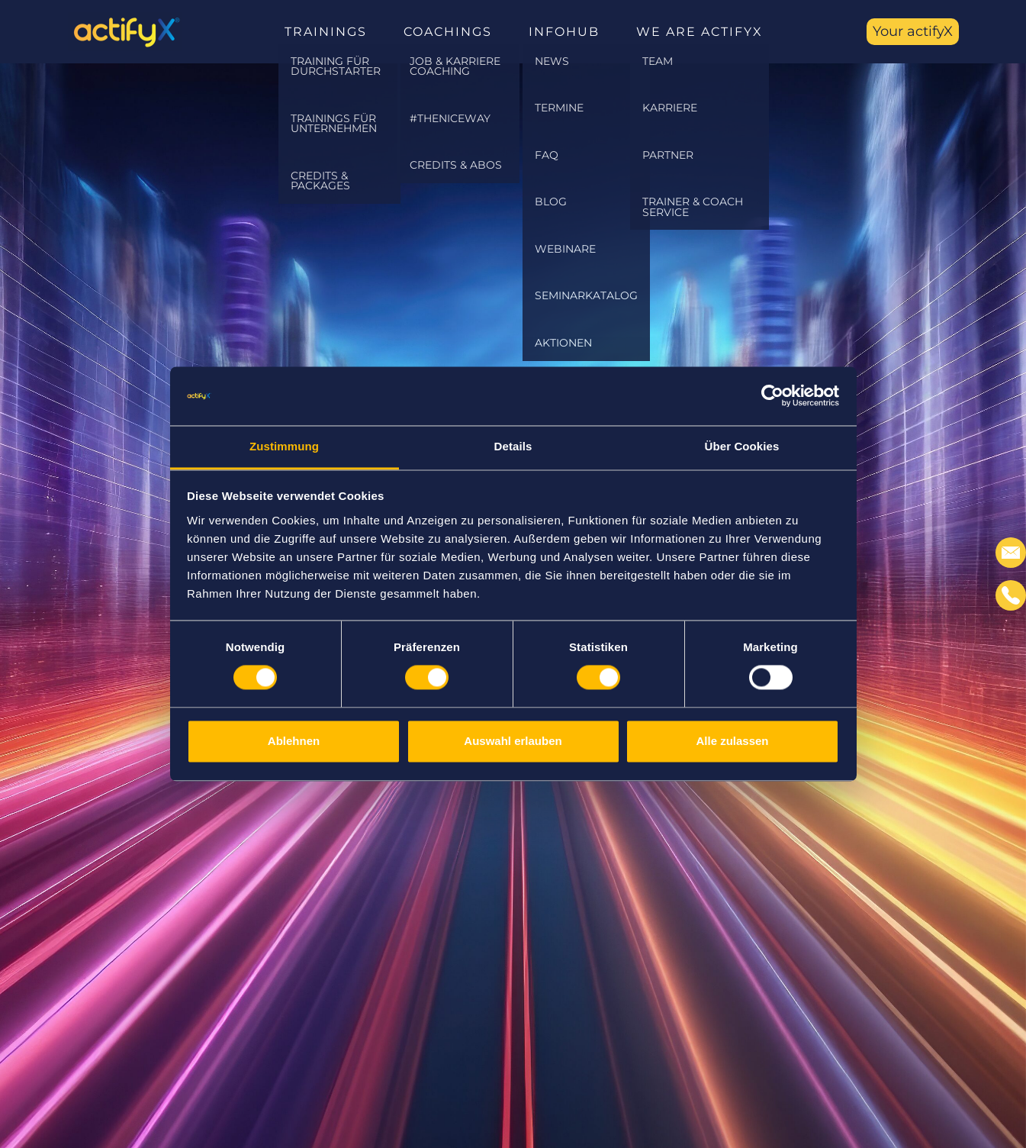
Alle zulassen (732, 740)
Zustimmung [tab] (284, 446)
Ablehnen (294, 740)
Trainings (326, 31)
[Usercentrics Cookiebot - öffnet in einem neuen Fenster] (772, 396)
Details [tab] (513, 446)
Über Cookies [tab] (742, 446)
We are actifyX (699, 31)
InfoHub (564, 31)
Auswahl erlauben (512, 740)
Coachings (448, 31)
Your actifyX (913, 31)
